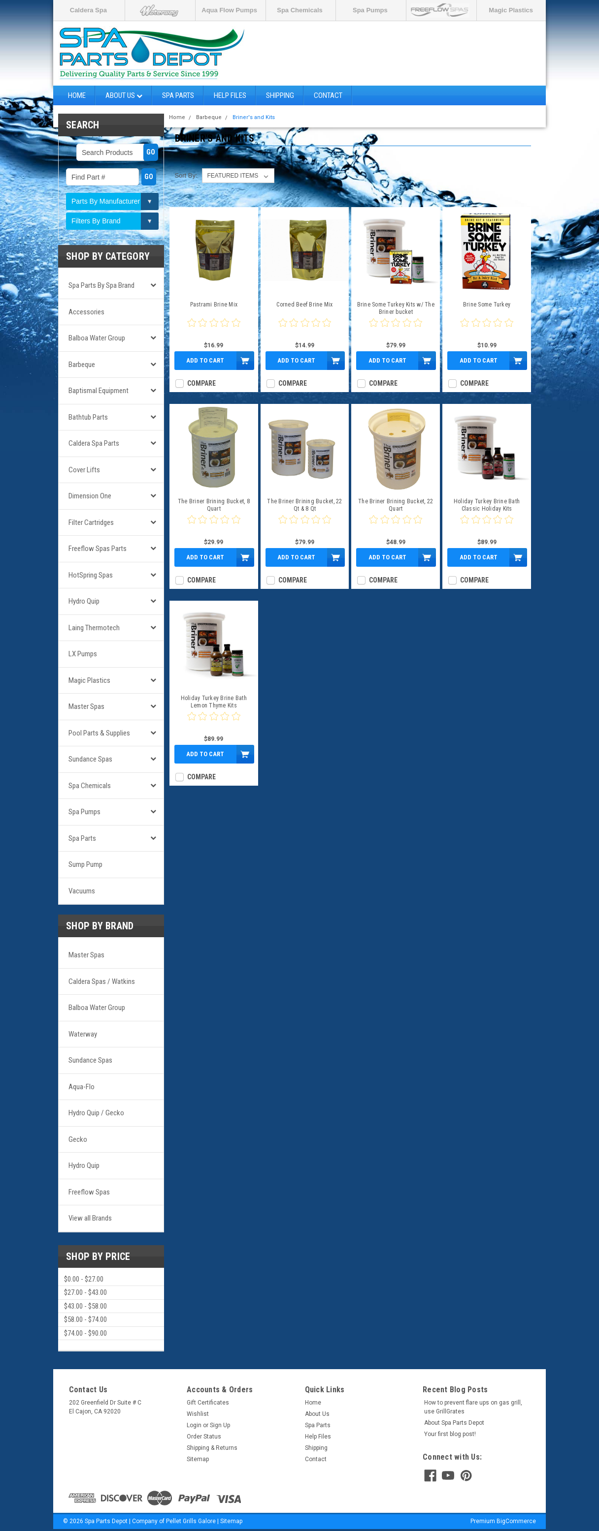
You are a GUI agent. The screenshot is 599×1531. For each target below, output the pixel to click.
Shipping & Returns (212, 1447)
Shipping (280, 95)
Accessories (86, 311)
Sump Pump (85, 864)
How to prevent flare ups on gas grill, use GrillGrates (473, 1407)
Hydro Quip (84, 601)
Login (194, 1425)
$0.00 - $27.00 (83, 1279)
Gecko (77, 1139)
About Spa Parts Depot (454, 1422)
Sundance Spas (90, 759)
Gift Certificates (208, 1402)
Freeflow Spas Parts (97, 548)
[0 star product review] (213, 328)
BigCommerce (516, 1521)
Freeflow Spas (89, 1192)
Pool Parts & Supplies (99, 733)
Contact (328, 95)
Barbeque (81, 364)
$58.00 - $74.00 (85, 1319)
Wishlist (198, 1413)
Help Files (230, 95)
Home (77, 95)
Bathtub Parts (88, 417)
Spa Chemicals (300, 10)
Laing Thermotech (94, 627)
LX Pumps (82, 653)
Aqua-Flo (81, 1086)
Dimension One (89, 495)
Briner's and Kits (254, 117)
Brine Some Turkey (486, 304)
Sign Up (220, 1425)
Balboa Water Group (96, 338)
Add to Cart (205, 360)
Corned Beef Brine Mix (304, 304)
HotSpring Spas (90, 575)
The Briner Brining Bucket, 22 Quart (395, 505)
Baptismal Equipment (98, 390)
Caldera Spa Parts (93, 443)
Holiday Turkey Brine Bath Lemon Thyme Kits (214, 702)
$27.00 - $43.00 (85, 1292)
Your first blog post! (450, 1434)
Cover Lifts (84, 469)
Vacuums (81, 891)
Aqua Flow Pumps (229, 10)
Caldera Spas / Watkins (101, 981)
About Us (123, 95)
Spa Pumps (370, 10)
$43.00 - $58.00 (85, 1306)
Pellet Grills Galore (191, 1521)
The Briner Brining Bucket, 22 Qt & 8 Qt (304, 505)
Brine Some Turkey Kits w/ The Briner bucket (395, 308)
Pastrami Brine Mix (214, 304)
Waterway (82, 1034)
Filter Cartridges (91, 522)
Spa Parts (178, 95)
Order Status (204, 1436)
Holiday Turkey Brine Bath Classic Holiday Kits (487, 505)
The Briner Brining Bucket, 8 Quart (214, 505)
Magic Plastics (511, 10)
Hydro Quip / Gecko (96, 1112)
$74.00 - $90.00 (85, 1333)
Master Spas (86, 706)
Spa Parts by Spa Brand (101, 285)
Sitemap (198, 1459)
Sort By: (185, 175)
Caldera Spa (88, 10)
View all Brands (90, 1218)
